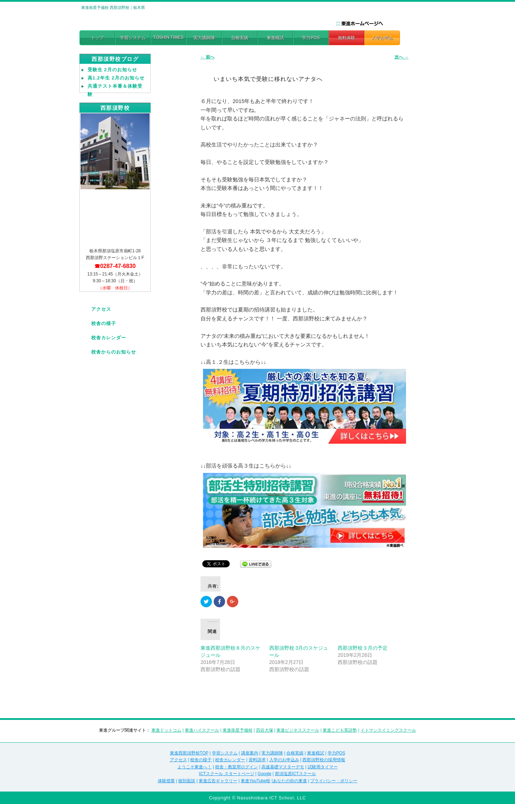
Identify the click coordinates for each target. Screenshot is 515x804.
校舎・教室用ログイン (236, 766)
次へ (402, 57)
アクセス (101, 309)
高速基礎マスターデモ (282, 766)
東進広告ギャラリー (218, 780)
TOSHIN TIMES (169, 37)
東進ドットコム (166, 730)
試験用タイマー (323, 766)
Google (264, 773)
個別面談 (186, 780)
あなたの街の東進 (290, 780)
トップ (97, 37)
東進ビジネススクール (297, 730)
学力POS (310, 37)
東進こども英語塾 (340, 730)
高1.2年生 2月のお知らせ (116, 78)
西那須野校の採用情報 (323, 759)
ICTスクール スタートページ (226, 773)
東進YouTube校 (255, 780)
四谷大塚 (264, 730)
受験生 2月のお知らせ (112, 69)
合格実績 (239, 37)
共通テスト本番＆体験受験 (115, 90)
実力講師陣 (204, 37)
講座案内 (249, 753)
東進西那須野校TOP (189, 753)
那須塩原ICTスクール (295, 773)
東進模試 (275, 37)
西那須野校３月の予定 (362, 648)
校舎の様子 (103, 323)
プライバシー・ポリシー (333, 780)
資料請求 (257, 759)
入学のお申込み (284, 759)
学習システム (133, 37)
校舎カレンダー (108, 337)
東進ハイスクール (202, 730)
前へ (207, 57)
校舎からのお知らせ (113, 352)
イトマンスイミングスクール (388, 730)
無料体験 (346, 37)
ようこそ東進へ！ (194, 766)
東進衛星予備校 (238, 730)
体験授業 (166, 780)
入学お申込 (382, 37)
